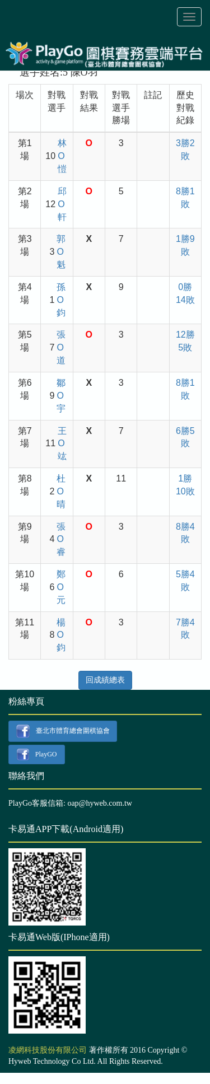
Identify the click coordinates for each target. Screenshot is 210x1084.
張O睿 (61, 539)
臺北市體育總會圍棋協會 (63, 731)
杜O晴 (61, 491)
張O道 (61, 347)
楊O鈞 (61, 635)
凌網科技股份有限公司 (47, 1050)
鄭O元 (61, 587)
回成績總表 (105, 680)
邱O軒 (62, 204)
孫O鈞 (61, 299)
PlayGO (36, 754)
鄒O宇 (61, 395)
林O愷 (62, 156)
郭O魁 (61, 251)
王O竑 (62, 443)
